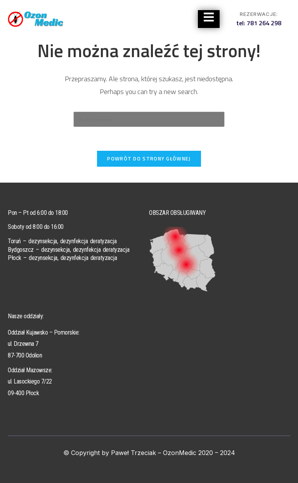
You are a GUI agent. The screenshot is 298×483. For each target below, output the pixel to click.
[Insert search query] (149, 119)
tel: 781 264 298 (258, 23)
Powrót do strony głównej (149, 158)
